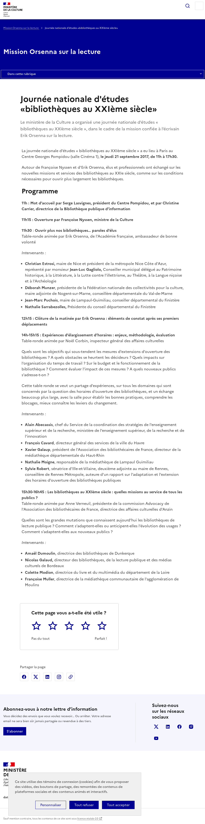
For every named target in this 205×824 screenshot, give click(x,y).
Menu (199, 6)
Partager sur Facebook (24, 677)
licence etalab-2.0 (87, 818)
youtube (156, 738)
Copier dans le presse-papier (70, 677)
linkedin (168, 727)
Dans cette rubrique (102, 74)
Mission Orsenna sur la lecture (21, 28)
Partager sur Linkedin (47, 677)
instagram (191, 727)
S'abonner (15, 731)
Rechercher (187, 6)
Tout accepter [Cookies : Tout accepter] (118, 804)
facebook (179, 727)
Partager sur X (36, 677)
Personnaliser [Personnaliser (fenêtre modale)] (50, 804)
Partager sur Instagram (59, 677)
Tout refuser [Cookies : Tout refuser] (84, 804)
